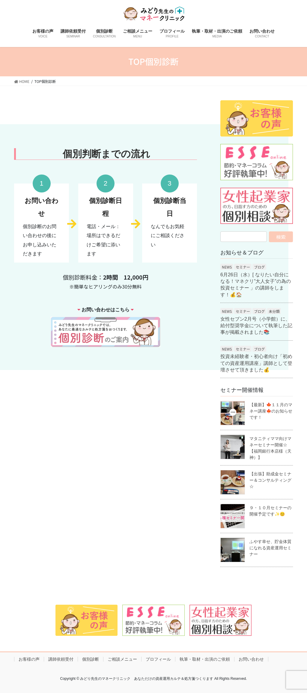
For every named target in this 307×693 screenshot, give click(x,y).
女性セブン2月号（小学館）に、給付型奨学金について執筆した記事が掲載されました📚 (256, 325)
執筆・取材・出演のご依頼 (205, 659)
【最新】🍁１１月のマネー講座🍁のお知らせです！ (270, 411)
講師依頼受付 (60, 659)
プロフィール (158, 659)
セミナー (243, 266)
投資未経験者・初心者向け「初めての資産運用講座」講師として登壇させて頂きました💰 (256, 363)
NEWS (227, 266)
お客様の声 (29, 659)
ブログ (259, 266)
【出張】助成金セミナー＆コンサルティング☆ (270, 480)
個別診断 (90, 659)
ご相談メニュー (122, 659)
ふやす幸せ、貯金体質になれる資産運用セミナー (270, 547)
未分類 (274, 311)
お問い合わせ (251, 659)
